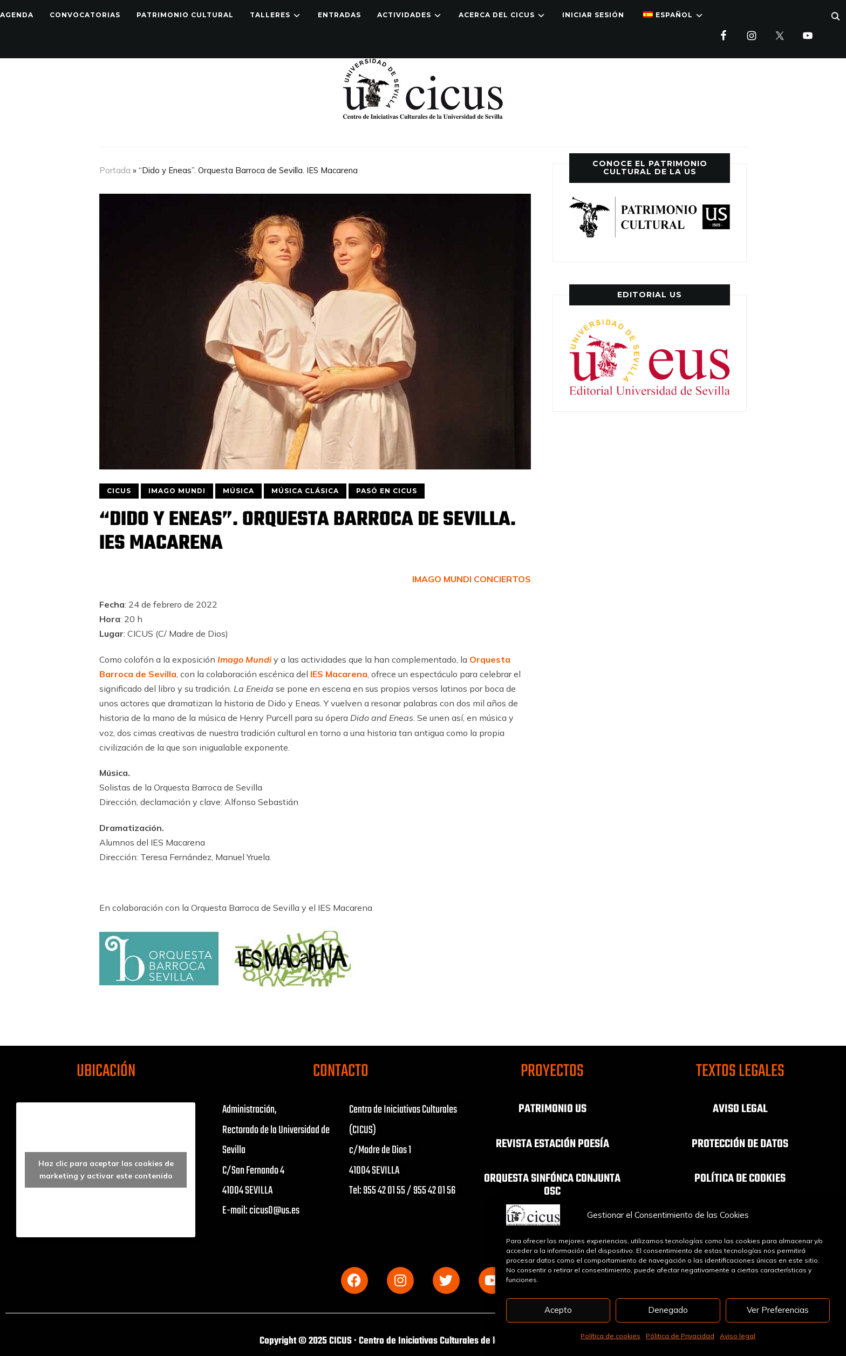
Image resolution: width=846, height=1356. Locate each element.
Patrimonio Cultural (185, 15)
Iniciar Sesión (593, 15)
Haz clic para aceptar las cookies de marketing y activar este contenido (106, 1170)
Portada (115, 170)
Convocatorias (85, 15)
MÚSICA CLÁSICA (305, 491)
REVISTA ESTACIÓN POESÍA (552, 1143)
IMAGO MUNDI (177, 491)
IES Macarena (338, 674)
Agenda (16, 15)
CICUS (119, 491)
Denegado (668, 1310)
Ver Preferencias (778, 1310)
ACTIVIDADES (404, 15)
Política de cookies (610, 1336)
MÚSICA (238, 491)
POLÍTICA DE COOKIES (740, 1178)
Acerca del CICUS (497, 15)
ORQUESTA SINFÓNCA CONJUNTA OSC (552, 1184)
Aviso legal (737, 1336)
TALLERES (270, 15)
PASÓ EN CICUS (386, 491)
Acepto (558, 1310)
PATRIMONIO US (552, 1109)
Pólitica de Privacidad (680, 1336)
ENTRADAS (339, 15)
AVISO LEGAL (740, 1109)
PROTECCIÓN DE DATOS (740, 1143)
